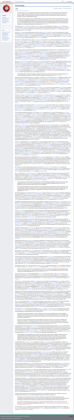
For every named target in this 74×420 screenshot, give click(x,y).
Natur (16, 41)
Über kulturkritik (10, 418)
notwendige (62, 101)
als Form (65, 69)
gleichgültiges (62, 148)
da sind (53, 70)
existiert (16, 102)
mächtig (33, 46)
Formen (25, 66)
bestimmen (43, 100)
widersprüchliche (29, 194)
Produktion (39, 390)
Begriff (53, 96)
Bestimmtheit (31, 250)
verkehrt (31, 67)
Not (37, 195)
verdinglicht (52, 347)
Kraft (38, 62)
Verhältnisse (24, 57)
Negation (21, 195)
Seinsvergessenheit (18, 205)
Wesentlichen (26, 83)
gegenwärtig (39, 36)
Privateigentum (18, 168)
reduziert (57, 283)
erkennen (57, 28)
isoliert (22, 85)
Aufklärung (17, 220)
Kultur (64, 231)
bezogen (60, 83)
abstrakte (69, 49)
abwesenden (55, 108)
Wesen (20, 39)
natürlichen (57, 67)
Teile (62, 287)
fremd (47, 32)
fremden (16, 70)
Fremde (54, 156)
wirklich (40, 78)
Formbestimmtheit (60, 233)
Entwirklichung (66, 56)
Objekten (41, 175)
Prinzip (30, 301)
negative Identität (20, 46)
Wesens (50, 62)
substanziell (30, 163)
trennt (52, 266)
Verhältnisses (25, 61)
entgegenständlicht (60, 266)
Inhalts (53, 45)
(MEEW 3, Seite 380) (57, 75)
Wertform (43, 53)
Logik (66, 357)
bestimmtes (36, 87)
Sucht (28, 390)
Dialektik (48, 92)
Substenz (16, 51)
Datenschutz (3, 418)
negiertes (55, 288)
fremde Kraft (25, 30)
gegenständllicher (25, 106)
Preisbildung (28, 59)
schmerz (27, 378)
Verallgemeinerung (67, 43)
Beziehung (55, 98)
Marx (18, 301)
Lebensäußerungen (49, 82)
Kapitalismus (40, 387)
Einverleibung (39, 177)
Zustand (24, 26)
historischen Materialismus (46, 351)
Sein (49, 266)
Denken (30, 35)
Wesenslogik (37, 85)
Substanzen (32, 231)
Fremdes (37, 26)
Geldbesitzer (17, 59)
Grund (49, 91)
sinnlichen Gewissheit (23, 225)
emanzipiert (53, 349)
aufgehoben (47, 215)
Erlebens (24, 204)
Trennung (21, 32)
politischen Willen (59, 201)
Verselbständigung (18, 37)
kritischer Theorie (40, 308)
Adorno (41, 347)
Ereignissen (31, 204)
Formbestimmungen (24, 62)
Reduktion (56, 63)
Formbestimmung (39, 37)
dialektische (44, 261)
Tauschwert (62, 41)
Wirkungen (23, 96)
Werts (39, 57)
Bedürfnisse (27, 409)
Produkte (38, 141)
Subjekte (47, 130)
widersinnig (33, 94)
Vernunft (29, 222)
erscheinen (54, 66)
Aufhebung (60, 275)
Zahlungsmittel (63, 53)
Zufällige (39, 158)
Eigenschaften (31, 88)
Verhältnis (22, 67)
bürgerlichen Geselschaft (29, 341)
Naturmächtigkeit (58, 231)
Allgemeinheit (39, 192)
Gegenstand (64, 80)
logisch (69, 96)
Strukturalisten (22, 229)
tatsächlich (23, 47)
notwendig (39, 81)
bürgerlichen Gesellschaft (28, 372)
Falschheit (68, 229)
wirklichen (34, 266)
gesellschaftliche (65, 136)
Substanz (19, 248)
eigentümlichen (60, 407)
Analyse (38, 53)
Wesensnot (17, 170)
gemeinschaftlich (30, 153)
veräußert (52, 132)
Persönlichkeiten (31, 216)
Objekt (50, 59)
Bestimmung (59, 281)
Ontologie (49, 230)
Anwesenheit (25, 78)
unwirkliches (60, 325)
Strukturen (41, 229)
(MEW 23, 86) (25, 190)
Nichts (45, 244)
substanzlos (55, 94)
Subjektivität (61, 127)
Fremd (35, 27)
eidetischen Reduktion (19, 211)
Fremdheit (63, 35)
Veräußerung (57, 121)
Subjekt (23, 59)
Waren (19, 141)
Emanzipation (49, 309)
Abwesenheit (32, 57)
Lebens (23, 127)
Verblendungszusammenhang (51, 205)
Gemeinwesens (30, 214)
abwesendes (23, 118)
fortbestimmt (55, 386)
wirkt (43, 120)
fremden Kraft (23, 113)
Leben (40, 132)
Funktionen (52, 229)
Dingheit (58, 273)
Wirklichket (53, 61)
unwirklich (31, 96)
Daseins (31, 62)
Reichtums (63, 195)
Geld (58, 53)
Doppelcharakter (44, 56)
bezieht (63, 96)
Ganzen (22, 177)
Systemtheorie (17, 231)
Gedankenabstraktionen (57, 227)
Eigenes (30, 26)
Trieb (35, 108)
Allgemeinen (61, 82)
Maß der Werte (42, 55)
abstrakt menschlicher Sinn (57, 51)
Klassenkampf (32, 329)
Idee (46, 299)
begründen (41, 113)
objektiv (23, 149)
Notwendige (52, 196)
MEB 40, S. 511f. (45, 24)
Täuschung (68, 201)
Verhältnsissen (50, 78)
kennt (20, 28)
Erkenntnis (56, 77)
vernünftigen (50, 220)
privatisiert (53, 194)
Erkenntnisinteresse (63, 36)
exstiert (54, 82)
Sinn (63, 145)
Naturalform (21, 41)
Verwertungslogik (65, 177)
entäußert (66, 82)
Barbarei (47, 348)
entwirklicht (53, 41)
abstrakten (25, 152)
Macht (63, 65)
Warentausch (35, 59)
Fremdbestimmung (25, 27)
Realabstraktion (30, 302)
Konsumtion (45, 390)
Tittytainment (33, 391)
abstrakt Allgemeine (45, 52)
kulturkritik (6, 1)
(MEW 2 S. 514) (58, 339)
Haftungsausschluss (17, 418)
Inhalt (63, 42)
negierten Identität (46, 43)
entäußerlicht (49, 70)
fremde (48, 146)
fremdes (44, 167)
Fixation (16, 260)
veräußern (43, 65)
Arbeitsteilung (17, 331)
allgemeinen (17, 67)
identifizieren (37, 107)
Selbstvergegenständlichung (38, 297)
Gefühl (50, 118)
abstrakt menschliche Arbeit (46, 51)
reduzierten (20, 52)
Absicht (45, 305)
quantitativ (17, 71)
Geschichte (53, 130)
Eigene (50, 112)
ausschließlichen (62, 156)
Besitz (52, 369)
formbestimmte (43, 286)
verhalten (20, 81)
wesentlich (54, 46)
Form (35, 39)
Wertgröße (62, 306)
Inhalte (48, 39)
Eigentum (61, 363)
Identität (23, 51)
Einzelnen (36, 82)
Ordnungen (46, 229)
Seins (61, 91)
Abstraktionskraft (18, 65)
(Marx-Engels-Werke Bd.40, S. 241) (40, 271)
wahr (44, 94)
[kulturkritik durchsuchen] (39, 1)
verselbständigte (43, 156)
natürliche (57, 221)
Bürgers (36, 220)
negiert (20, 244)
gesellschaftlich (22, 126)
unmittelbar (34, 113)
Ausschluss (69, 35)
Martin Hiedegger (44, 204)
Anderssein (64, 27)
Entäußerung (59, 45)
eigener (18, 116)
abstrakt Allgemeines (39, 150)
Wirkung (16, 27)
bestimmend (66, 127)
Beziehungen (24, 52)
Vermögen (28, 196)
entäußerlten (54, 308)
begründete (29, 174)
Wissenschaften (19, 222)
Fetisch (34, 178)
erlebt (46, 248)
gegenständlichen (19, 295)
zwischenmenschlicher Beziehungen (39, 106)
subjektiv (28, 149)
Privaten (43, 364)
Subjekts (47, 214)
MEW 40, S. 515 (53, 323)
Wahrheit (41, 41)
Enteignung (41, 293)
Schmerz (48, 97)
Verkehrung (51, 174)
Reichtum (31, 135)
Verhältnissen (22, 82)
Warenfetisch (39, 386)
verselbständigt (49, 120)
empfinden (30, 154)
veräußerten (38, 45)
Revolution (63, 349)
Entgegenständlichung (54, 293)
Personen (66, 152)
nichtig (45, 45)
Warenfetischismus (34, 69)
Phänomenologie (21, 210)
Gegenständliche (64, 283)
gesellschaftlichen (66, 78)
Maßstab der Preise (24, 55)
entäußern (49, 65)
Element (41, 250)
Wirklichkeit (37, 80)
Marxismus (63, 212)
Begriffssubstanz (65, 331)
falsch (26, 208)
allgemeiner (66, 51)
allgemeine (57, 142)
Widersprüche (20, 215)
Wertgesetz (65, 386)
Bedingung (59, 250)
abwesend (40, 39)
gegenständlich (49, 125)
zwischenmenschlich (19, 154)
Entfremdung (59, 96)
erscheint (16, 83)
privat (40, 152)
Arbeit (39, 331)
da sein (24, 85)
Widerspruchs (30, 240)
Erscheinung (61, 67)
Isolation (51, 35)
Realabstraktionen (18, 384)
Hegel (30, 296)
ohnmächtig (27, 43)
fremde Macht (60, 26)
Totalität (39, 287)
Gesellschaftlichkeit (61, 194)
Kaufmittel (36, 55)
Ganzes (28, 36)
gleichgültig (22, 148)
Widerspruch (50, 198)
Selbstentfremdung (33, 139)
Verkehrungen (45, 178)
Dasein (41, 42)
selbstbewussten (31, 220)
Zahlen (65, 70)
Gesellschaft (37, 135)
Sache (70, 106)
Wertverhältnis (50, 386)
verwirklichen (29, 41)
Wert (69, 42)
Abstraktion (30, 51)
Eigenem (44, 32)
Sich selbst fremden (24, 10)
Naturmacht (33, 354)
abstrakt (40, 83)
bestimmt (67, 112)
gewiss (69, 168)
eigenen (61, 241)
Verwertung (47, 177)
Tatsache (36, 91)
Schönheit (31, 363)
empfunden (41, 26)
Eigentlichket (17, 204)
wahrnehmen (34, 136)
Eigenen (67, 369)
